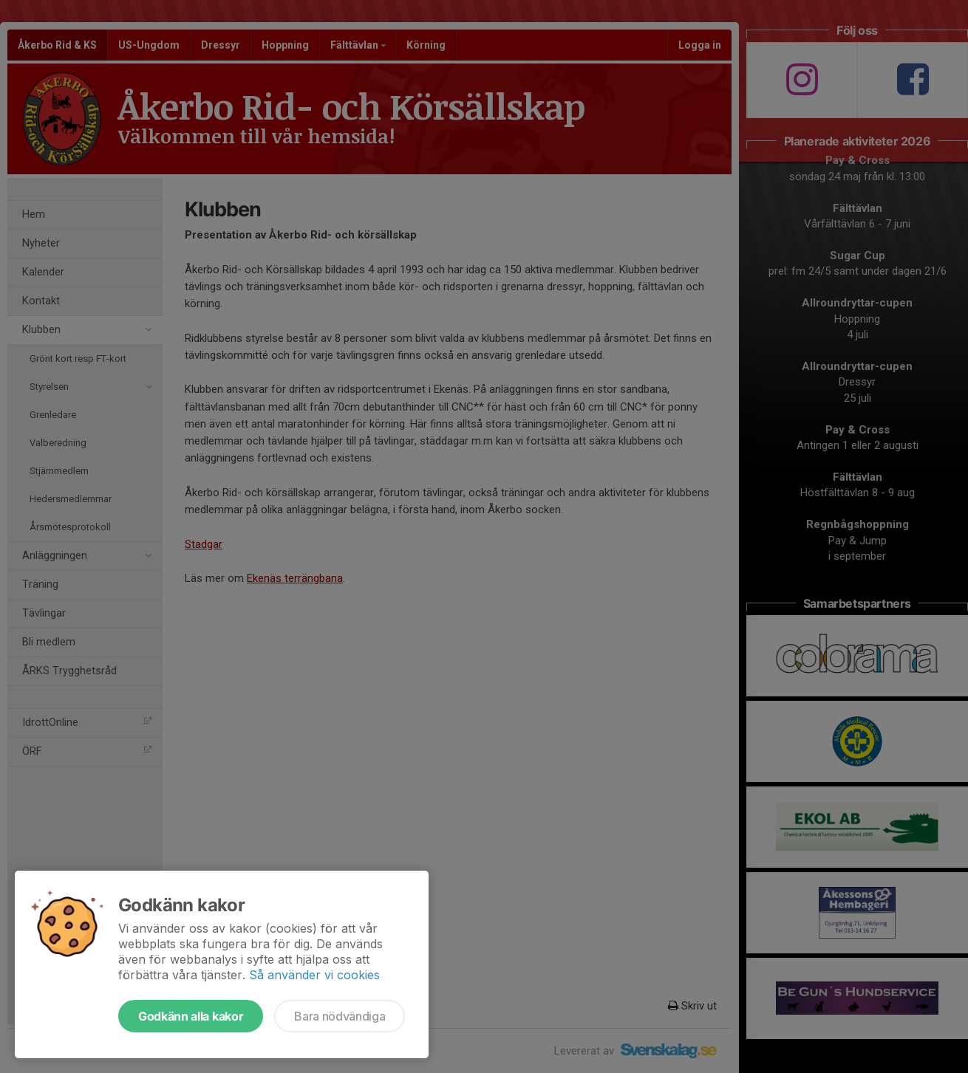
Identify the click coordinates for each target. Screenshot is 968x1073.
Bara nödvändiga (339, 1016)
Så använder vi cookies (314, 974)
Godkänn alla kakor (190, 1016)
